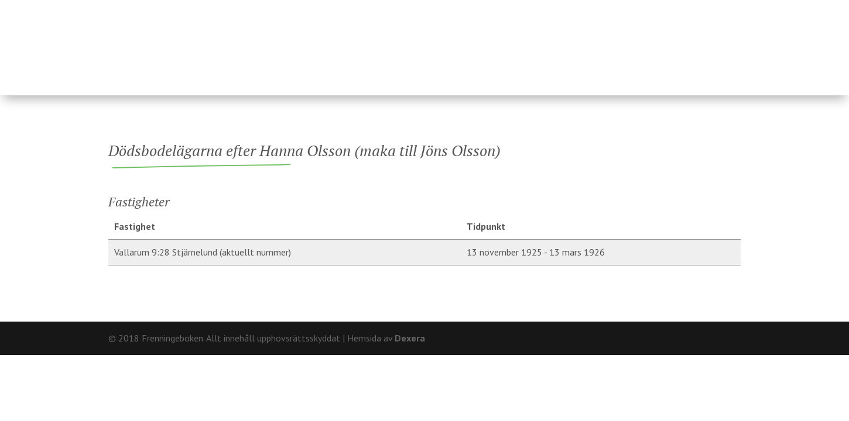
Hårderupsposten (660, 42)
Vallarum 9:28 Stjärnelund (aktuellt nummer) (202, 252)
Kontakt (720, 9)
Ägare (421, 42)
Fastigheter (347, 42)
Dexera (410, 338)
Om (682, 9)
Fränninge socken (516, 42)
